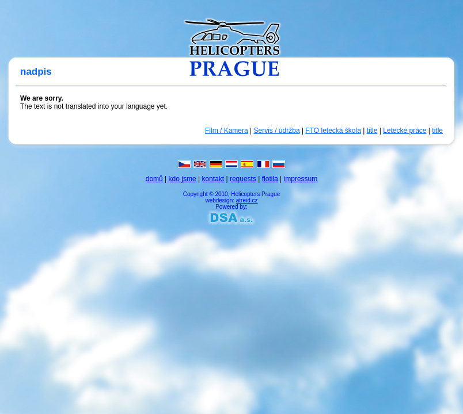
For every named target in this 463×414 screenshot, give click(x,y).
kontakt (213, 179)
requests (243, 179)
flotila (270, 179)
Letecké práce (404, 130)
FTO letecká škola (332, 130)
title (372, 130)
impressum (301, 179)
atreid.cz (247, 200)
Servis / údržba (277, 130)
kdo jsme (182, 179)
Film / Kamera (226, 130)
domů (154, 179)
